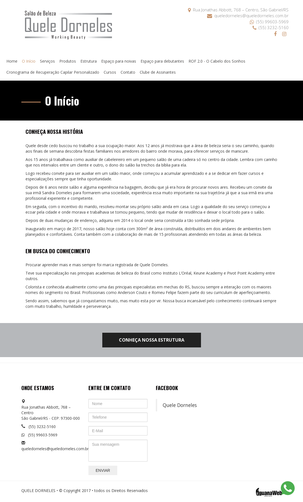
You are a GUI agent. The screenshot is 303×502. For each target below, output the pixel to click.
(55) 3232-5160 (271, 27)
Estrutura (88, 61)
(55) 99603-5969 (269, 21)
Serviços (47, 61)
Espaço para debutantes (162, 61)
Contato (128, 72)
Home (11, 61)
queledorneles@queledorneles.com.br (248, 15)
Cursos (110, 72)
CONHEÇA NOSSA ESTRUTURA (151, 340)
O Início (28, 61)
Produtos (67, 61)
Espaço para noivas (118, 61)
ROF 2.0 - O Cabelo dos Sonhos (217, 61)
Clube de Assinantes (158, 72)
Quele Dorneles (180, 405)
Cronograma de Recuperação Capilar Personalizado (52, 72)
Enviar (103, 470)
